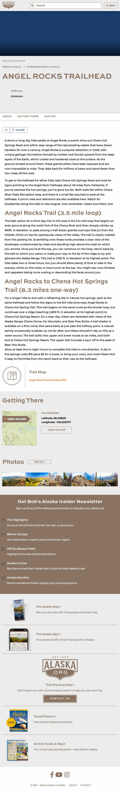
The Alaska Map (48, 606)
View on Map (57, 430)
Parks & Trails (11, 67)
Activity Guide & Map (50, 744)
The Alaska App (48, 634)
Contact (85, 785)
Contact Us (60, 698)
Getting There (28, 116)
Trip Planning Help (60, 685)
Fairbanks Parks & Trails (43, 67)
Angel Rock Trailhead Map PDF (48, 380)
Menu (110, 5)
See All (39, 462)
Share (19, 130)
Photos (49, 116)
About (7, 116)
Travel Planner (45, 716)
